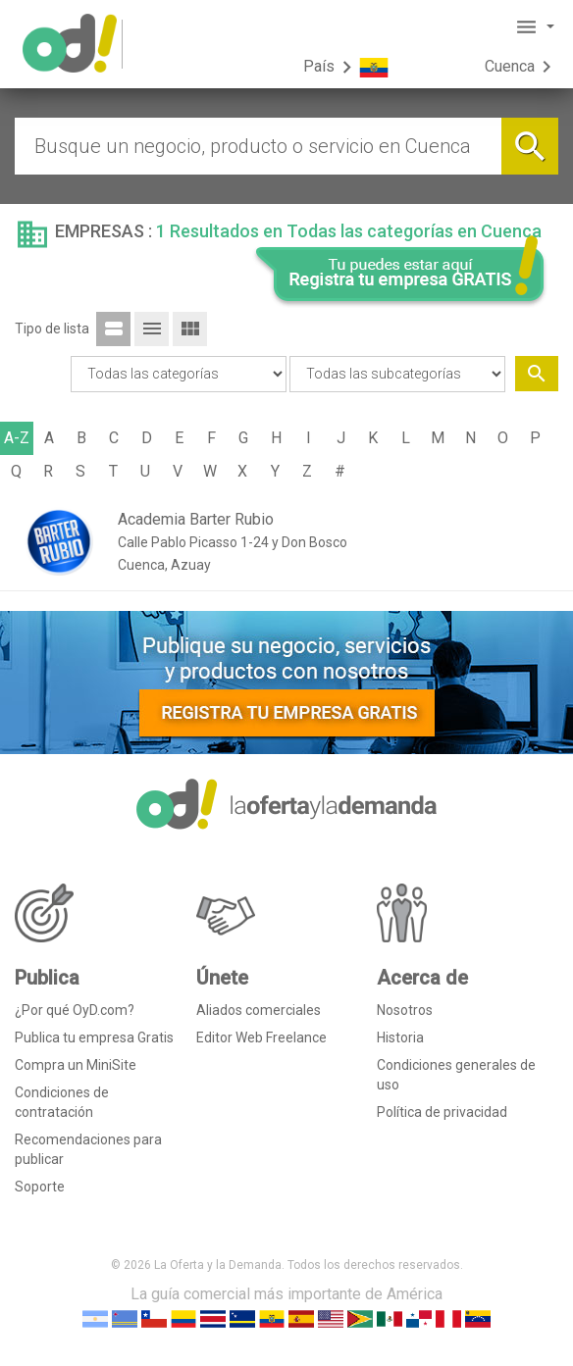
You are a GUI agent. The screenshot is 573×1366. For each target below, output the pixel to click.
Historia (400, 1037)
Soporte (40, 1186)
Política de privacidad (442, 1112)
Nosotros (405, 1010)
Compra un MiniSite (75, 1065)
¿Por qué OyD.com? (74, 1010)
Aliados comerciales (258, 1010)
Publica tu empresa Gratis (94, 1037)
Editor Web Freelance (261, 1037)
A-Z (16, 438)
